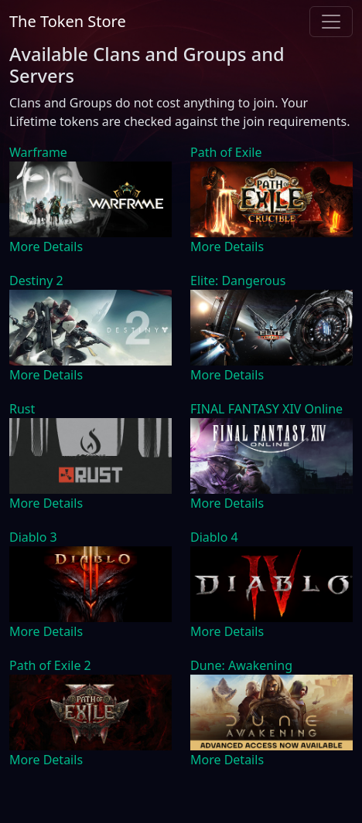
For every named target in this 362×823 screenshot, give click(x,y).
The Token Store (67, 21)
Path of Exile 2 (50, 665)
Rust (22, 408)
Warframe (38, 152)
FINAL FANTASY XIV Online (266, 408)
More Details (46, 246)
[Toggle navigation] (331, 21)
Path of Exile (225, 152)
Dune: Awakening (241, 665)
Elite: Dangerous (237, 280)
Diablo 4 (214, 537)
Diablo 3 (33, 537)
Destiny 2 (36, 280)
